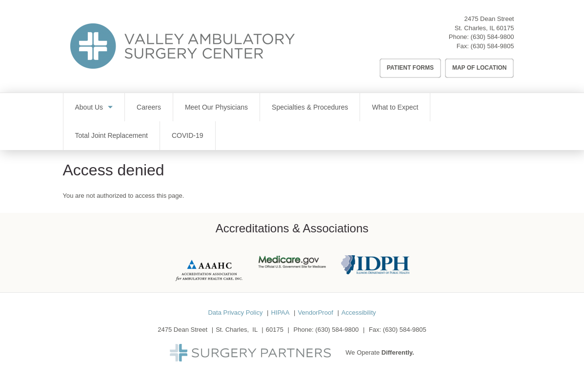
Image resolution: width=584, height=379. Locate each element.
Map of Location (479, 67)
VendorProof (315, 312)
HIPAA (280, 312)
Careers (149, 107)
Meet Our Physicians (216, 107)
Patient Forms (410, 67)
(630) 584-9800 (492, 36)
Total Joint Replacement (111, 135)
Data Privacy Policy (235, 312)
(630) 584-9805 (492, 46)
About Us (89, 107)
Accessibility (359, 312)
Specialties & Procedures (310, 107)
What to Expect (395, 107)
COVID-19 (187, 135)
